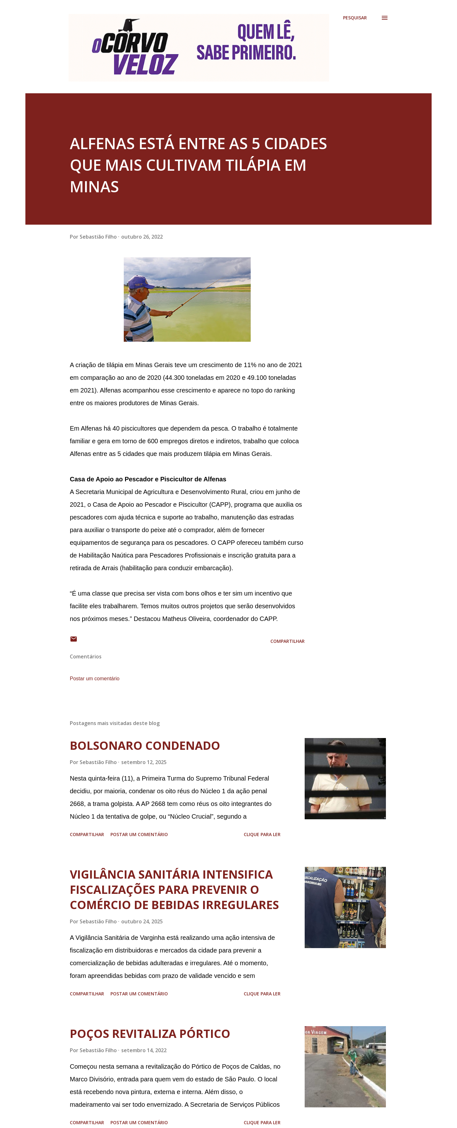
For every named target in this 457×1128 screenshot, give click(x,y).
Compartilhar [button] (287, 641)
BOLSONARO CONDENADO (145, 745)
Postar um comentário (95, 678)
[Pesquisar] (355, 18)
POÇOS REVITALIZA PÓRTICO (150, 1033)
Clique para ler (262, 834)
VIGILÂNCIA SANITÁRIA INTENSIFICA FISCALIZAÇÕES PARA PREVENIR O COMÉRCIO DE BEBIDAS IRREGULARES (174, 890)
